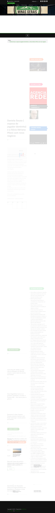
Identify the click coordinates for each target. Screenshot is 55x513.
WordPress (23, 509)
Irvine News (10, 510)
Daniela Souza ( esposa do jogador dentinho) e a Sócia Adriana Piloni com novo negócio (28, 41)
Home (9, 40)
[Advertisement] (27, 24)
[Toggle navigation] (27, 35)
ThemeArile (17, 510)
